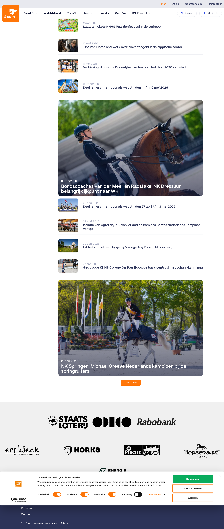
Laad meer (130, 382)
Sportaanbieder (194, 4)
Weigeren (193, 521)
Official (175, 4)
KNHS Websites (141, 13)
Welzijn (105, 13)
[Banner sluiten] (220, 500)
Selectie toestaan (193, 512)
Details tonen (154, 518)
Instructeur (215, 4)
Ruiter (162, 4)
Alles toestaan (193, 502)
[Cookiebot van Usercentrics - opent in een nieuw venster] (18, 523)
